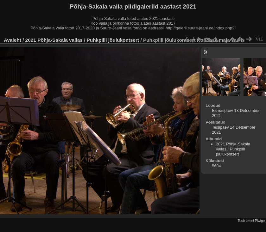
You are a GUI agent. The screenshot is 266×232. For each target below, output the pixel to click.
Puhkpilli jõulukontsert (113, 40)
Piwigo (260, 221)
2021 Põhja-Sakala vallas (54, 40)
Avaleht (12, 40)
